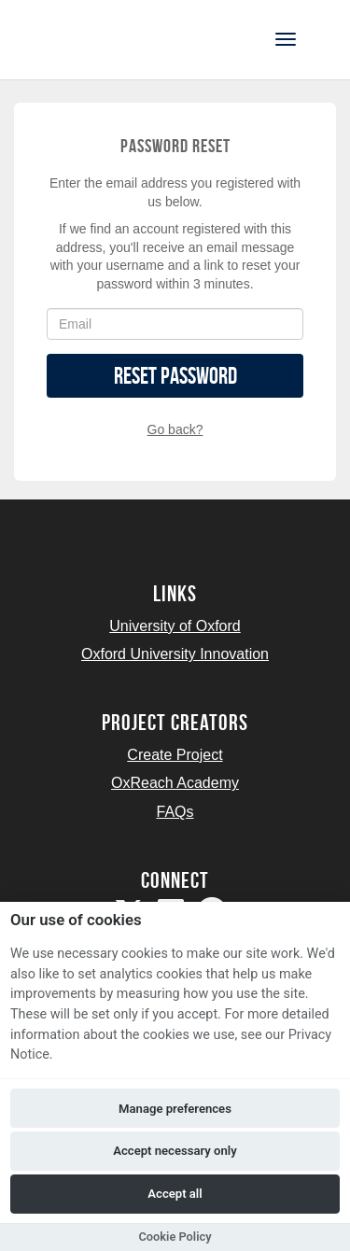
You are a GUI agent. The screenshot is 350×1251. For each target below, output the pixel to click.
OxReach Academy (175, 783)
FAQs (174, 812)
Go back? (175, 429)
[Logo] (106, 37)
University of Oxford (174, 626)
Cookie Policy (174, 1237)
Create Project (174, 755)
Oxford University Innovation (175, 654)
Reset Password (175, 375)
